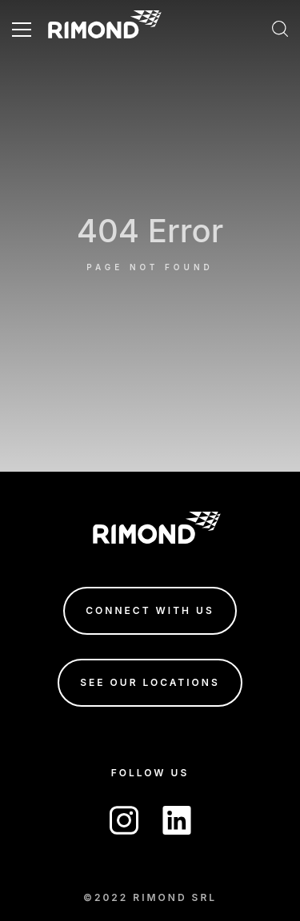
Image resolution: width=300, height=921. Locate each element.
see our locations (150, 682)
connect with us (150, 610)
